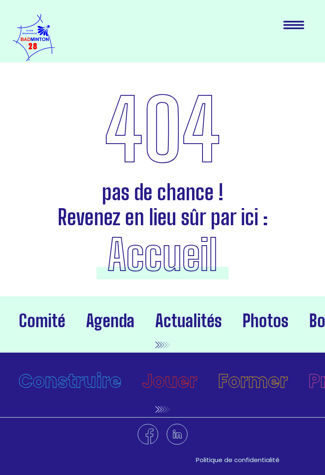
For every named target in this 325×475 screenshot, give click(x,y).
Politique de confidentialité (238, 459)
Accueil (163, 254)
